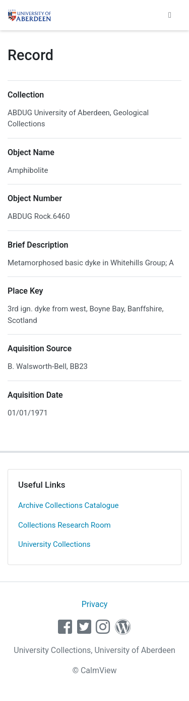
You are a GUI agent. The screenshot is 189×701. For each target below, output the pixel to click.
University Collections (54, 544)
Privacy (95, 604)
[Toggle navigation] (170, 15)
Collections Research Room (64, 525)
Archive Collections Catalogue (68, 505)
